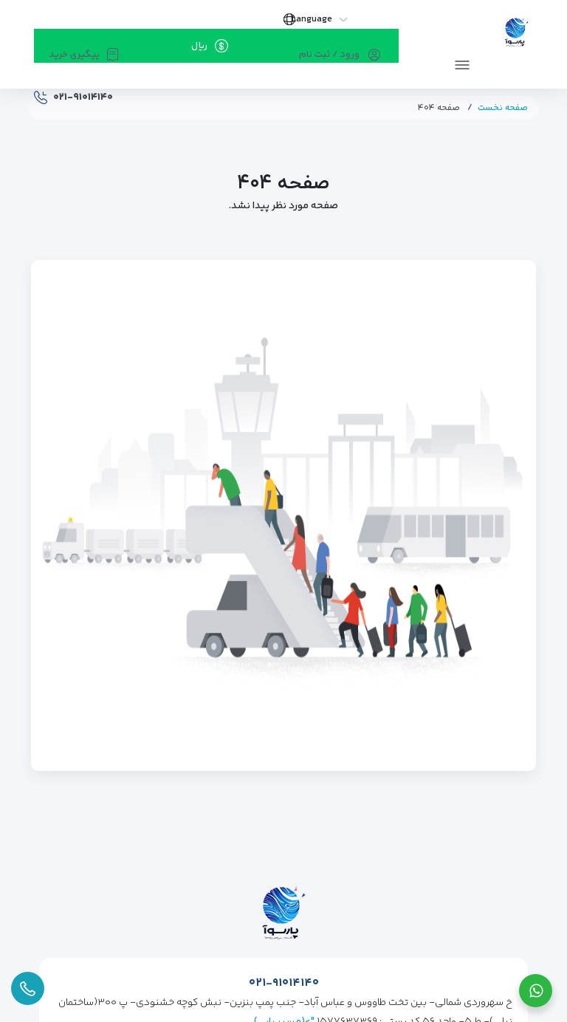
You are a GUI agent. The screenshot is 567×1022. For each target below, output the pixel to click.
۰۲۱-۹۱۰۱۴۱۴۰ (284, 983)
